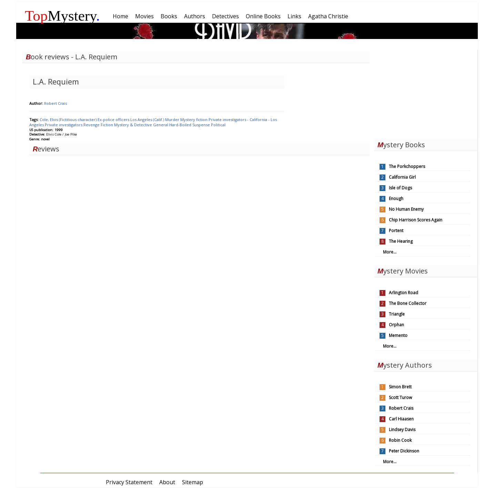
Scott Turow (400, 397)
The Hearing (401, 241)
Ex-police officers (114, 119)
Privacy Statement (129, 482)
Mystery (62, 16)
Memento (398, 335)
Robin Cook (400, 440)
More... (389, 252)
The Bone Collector (407, 303)
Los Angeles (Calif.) (147, 119)
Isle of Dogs (400, 188)
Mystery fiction (194, 119)
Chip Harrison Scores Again (415, 220)
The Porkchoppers (407, 166)
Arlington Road (403, 293)
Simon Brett (400, 387)
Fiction (107, 124)
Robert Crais (55, 103)
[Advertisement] (425, 92)
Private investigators (64, 124)
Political (218, 124)
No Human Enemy (406, 209)
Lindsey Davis (402, 429)
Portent (396, 230)
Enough (396, 198)
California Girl (402, 177)
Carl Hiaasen (401, 419)
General (161, 124)
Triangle (397, 314)
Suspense (201, 124)
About (167, 482)
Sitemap (192, 482)
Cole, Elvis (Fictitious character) (69, 119)
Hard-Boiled (180, 124)
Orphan (396, 325)
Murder (172, 119)
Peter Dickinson (404, 451)
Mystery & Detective (133, 124)
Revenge (92, 124)
